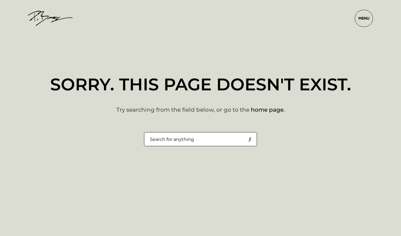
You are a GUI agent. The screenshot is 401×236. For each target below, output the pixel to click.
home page (267, 109)
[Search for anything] (250, 139)
